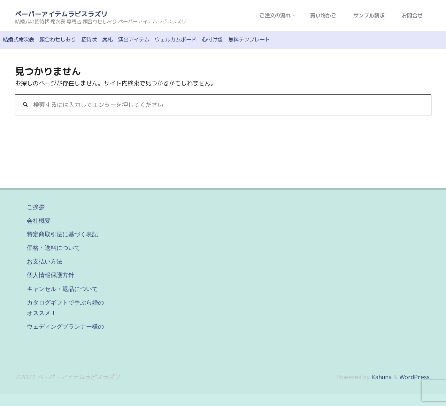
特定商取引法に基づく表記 (62, 234)
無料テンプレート (249, 39)
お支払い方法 (44, 261)
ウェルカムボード (176, 39)
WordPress (414, 377)
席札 (107, 39)
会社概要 (39, 220)
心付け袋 (212, 39)
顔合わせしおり (57, 39)
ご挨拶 (36, 207)
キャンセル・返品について (62, 289)
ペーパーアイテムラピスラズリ (61, 13)
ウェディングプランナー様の (65, 326)
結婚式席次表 (18, 39)
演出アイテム (133, 39)
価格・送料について (53, 248)
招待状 (89, 39)
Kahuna (381, 377)
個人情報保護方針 (50, 275)
